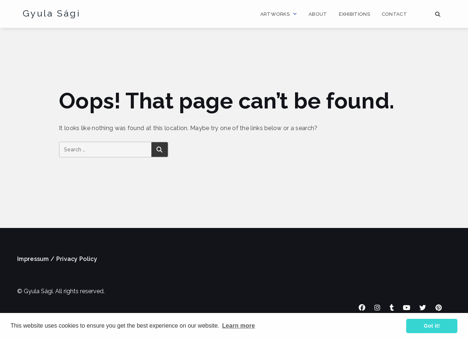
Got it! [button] (432, 326)
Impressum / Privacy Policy (57, 258)
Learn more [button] (238, 326)
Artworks (275, 14)
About (318, 14)
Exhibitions (354, 14)
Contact (394, 14)
